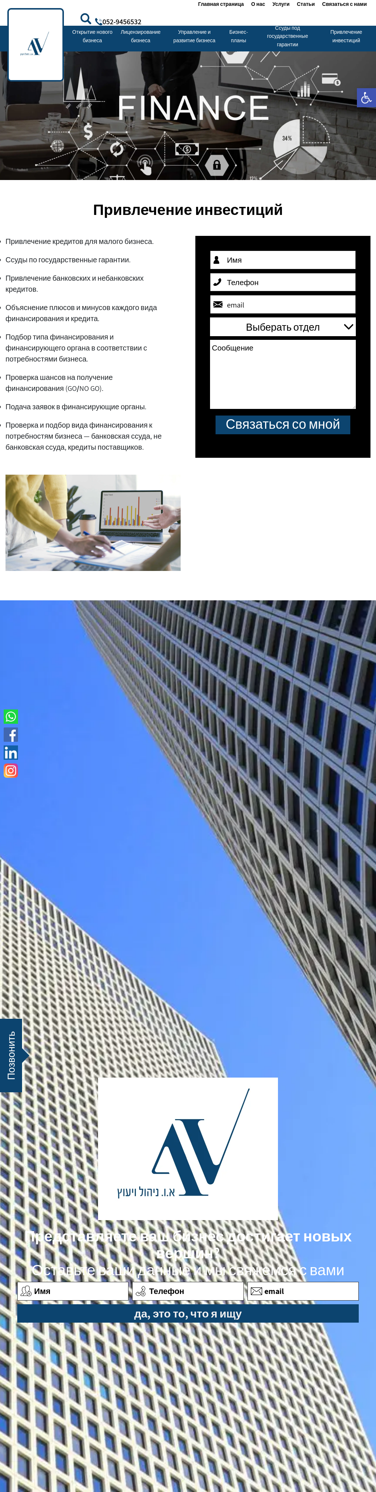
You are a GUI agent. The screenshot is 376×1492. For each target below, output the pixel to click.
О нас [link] (258, 4)
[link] (366, 97)
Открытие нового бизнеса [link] (92, 36)
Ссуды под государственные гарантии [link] (287, 36)
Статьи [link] (306, 4)
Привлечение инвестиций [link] (346, 36)
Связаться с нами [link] (344, 4)
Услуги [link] (281, 4)
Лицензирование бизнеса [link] (141, 36)
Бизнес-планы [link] (238, 36)
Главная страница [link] (221, 4)
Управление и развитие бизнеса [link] (194, 36)
